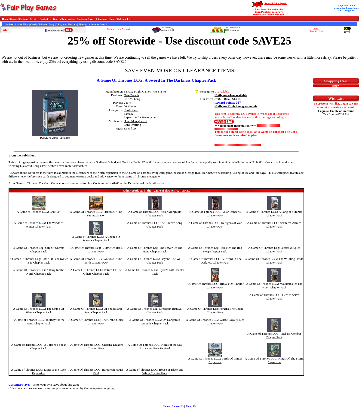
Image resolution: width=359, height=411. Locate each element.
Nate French (131, 95)
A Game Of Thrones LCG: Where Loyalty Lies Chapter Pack (215, 321)
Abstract (72, 24)
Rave (280, 12)
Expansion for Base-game (140, 117)
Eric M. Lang (132, 99)
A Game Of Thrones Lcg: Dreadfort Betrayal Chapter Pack (154, 310)
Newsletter (127, 19)
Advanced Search (98, 24)
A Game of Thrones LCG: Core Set (38, 211)
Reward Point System (275, 3)
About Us (191, 406)
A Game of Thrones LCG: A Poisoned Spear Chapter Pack (38, 346)
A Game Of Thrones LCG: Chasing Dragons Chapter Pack (96, 346)
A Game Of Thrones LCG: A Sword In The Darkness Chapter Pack (215, 260)
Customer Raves (85, 19)
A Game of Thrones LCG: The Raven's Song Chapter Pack (154, 224)
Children (42, 24)
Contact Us (45, 19)
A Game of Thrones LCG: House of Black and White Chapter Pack (154, 371)
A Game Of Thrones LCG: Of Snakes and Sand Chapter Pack (96, 310)
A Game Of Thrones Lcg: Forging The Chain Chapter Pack (215, 310)
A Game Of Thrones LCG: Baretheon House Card (96, 371)
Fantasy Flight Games (137, 91)
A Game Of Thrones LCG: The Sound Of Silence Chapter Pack (38, 310)
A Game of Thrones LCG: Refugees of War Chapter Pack (215, 224)
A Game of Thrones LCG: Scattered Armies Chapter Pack (274, 224)
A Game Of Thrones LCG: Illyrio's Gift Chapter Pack (154, 271)
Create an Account (342, 111)
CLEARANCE (199, 70)
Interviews (101, 19)
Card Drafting (132, 124)
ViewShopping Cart (316, 29)
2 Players (61, 24)
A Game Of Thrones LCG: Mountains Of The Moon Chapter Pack (274, 285)
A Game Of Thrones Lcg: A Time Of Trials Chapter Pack (96, 249)
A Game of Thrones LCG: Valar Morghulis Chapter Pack (154, 213)
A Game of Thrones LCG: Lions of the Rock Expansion (38, 371)
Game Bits (114, 19)
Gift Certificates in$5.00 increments (232, 29)
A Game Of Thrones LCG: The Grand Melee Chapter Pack (96, 321)
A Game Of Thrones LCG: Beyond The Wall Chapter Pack (154, 260)
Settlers (9, 24)
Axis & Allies (21, 24)
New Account (124, 29)
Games (13, 19)
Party (51, 24)
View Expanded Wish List (336, 114)
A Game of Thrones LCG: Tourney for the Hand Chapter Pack (38, 321)
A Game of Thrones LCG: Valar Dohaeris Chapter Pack (215, 213)
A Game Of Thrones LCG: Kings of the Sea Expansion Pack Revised (155, 346)
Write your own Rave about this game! (56, 384)
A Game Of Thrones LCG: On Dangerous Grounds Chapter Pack (155, 321)
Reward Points (224, 102)
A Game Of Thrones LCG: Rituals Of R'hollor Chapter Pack (215, 285)
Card (33, 24)
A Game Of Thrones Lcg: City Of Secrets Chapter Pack (38, 249)
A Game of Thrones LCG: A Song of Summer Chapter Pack (274, 213)
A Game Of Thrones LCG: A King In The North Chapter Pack (38, 271)
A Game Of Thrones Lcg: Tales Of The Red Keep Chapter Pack (215, 249)
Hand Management (135, 121)
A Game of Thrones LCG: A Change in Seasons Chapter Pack (96, 238)
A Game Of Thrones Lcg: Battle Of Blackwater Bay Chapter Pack (38, 260)
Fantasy (128, 113)
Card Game (131, 110)
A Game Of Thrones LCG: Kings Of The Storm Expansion (274, 360)
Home (5, 19)
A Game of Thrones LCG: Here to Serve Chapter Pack (274, 296)
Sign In (110, 29)
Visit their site (159, 91)
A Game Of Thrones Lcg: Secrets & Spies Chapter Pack (274, 249)
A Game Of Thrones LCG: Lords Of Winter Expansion (215, 360)
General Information (64, 19)
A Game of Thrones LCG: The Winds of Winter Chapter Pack (38, 224)
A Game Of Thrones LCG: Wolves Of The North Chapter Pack (96, 260)
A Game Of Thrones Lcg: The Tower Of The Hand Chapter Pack (154, 249)
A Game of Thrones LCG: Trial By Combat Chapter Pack (274, 335)
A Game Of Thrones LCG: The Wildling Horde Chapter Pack (274, 260)
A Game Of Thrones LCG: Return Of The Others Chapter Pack (96, 271)
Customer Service (28, 19)
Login (322, 111)
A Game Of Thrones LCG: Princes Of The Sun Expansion (96, 213)
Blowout (82, 24)
